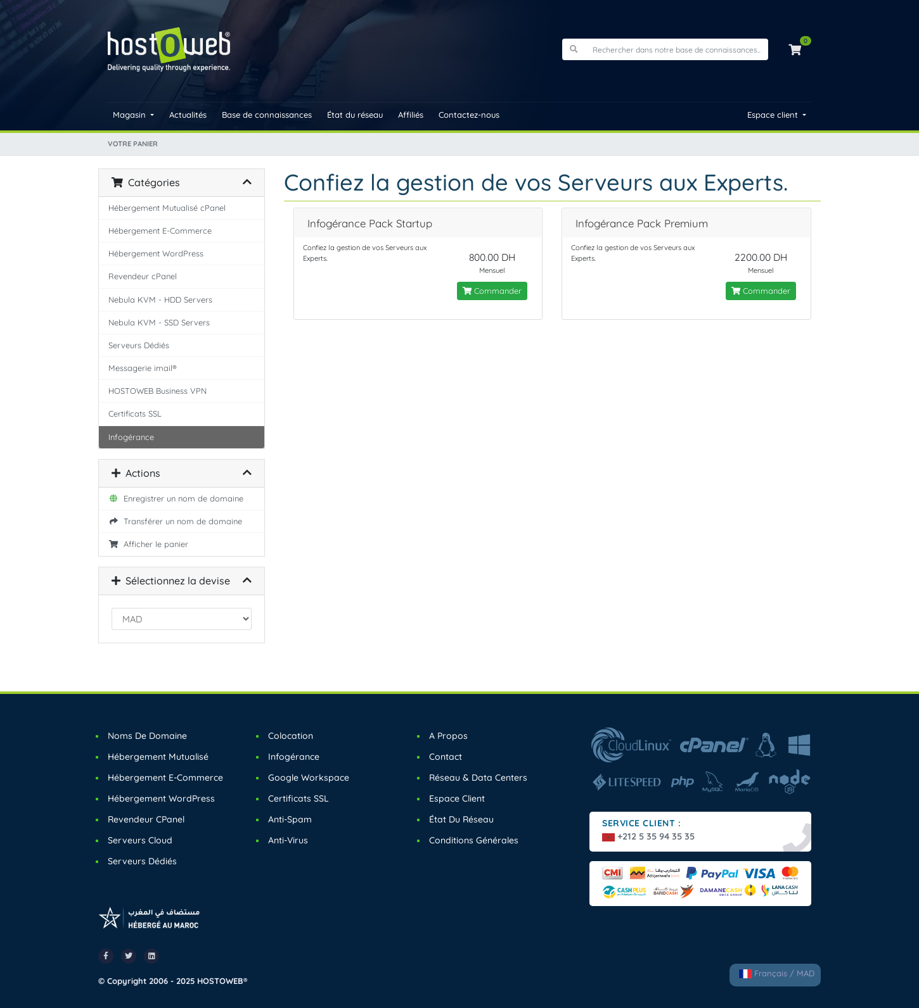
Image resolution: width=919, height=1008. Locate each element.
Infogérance (131, 437)
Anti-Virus (288, 840)
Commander (492, 291)
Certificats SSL (135, 413)
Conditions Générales (473, 840)
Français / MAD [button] (776, 973)
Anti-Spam (290, 819)
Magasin (130, 115)
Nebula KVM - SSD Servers (159, 322)
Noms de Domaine (147, 735)
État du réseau (355, 115)
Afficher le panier (148, 544)
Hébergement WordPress (155, 253)
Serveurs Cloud (140, 840)
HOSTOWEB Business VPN (157, 391)
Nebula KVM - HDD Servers (160, 299)
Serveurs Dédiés (138, 345)
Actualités (188, 115)
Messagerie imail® (142, 368)
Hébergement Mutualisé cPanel (167, 208)
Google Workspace (308, 777)
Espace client (773, 115)
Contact (445, 756)
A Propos (448, 735)
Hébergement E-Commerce (160, 230)
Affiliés (410, 115)
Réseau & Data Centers (478, 777)
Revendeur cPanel (142, 276)
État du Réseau (461, 819)
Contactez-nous (469, 115)
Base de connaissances (267, 115)
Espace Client (457, 798)
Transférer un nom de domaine (175, 521)
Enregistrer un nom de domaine (175, 498)
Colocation (290, 735)
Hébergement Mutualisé (158, 756)
